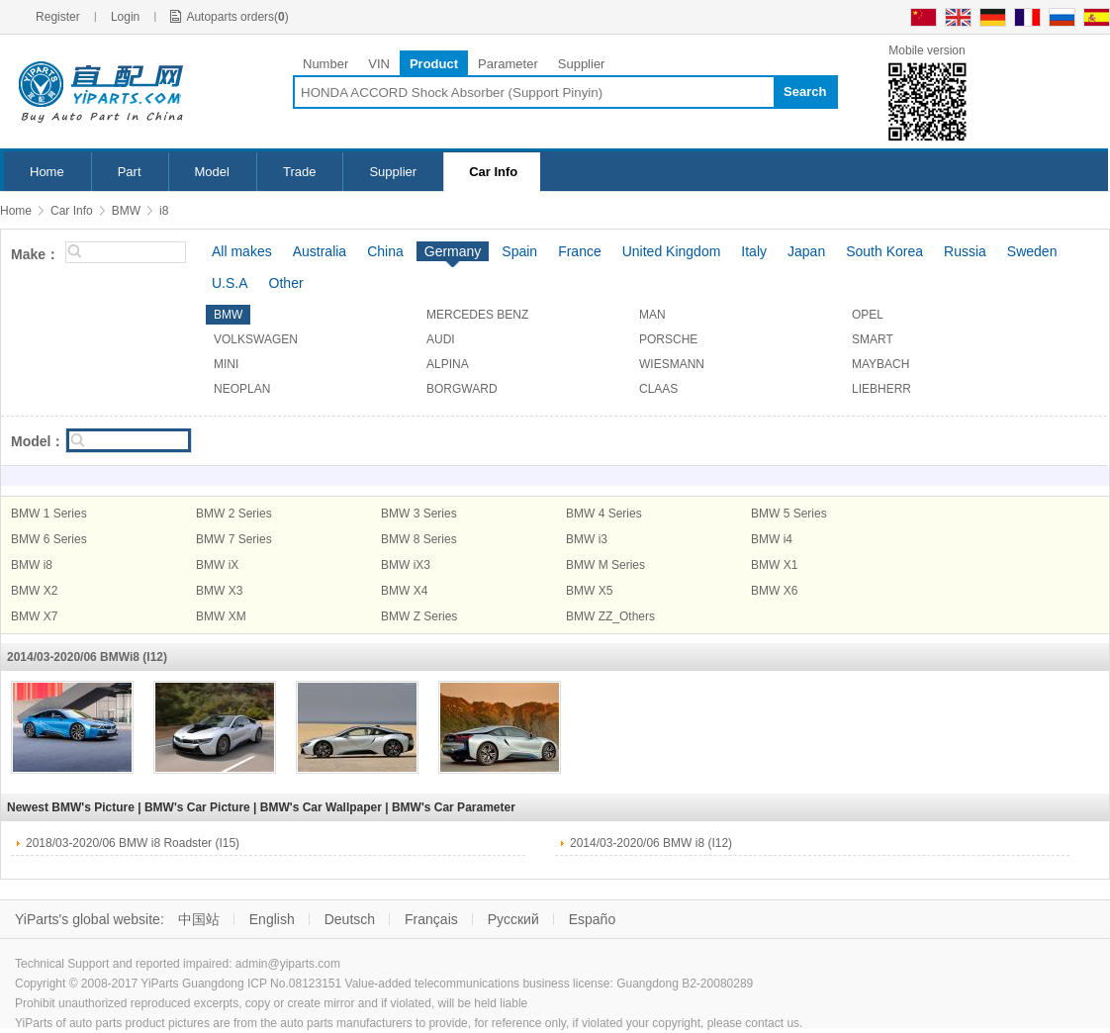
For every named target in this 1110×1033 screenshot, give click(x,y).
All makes (242, 251)
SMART (872, 339)
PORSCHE (668, 339)
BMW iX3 (405, 565)
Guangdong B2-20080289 (684, 983)
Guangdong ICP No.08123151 (261, 983)
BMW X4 (404, 591)
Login (125, 17)
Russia (965, 251)
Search (805, 91)
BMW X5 (589, 591)
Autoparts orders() (237, 17)
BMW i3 (586, 539)
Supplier (581, 63)
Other (286, 283)
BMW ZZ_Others (610, 616)
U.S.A (230, 283)
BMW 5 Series (789, 513)
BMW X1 (774, 565)
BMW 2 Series (234, 513)
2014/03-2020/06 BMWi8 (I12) (87, 657)
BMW (126, 211)
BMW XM (221, 616)
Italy (754, 251)
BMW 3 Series (419, 513)
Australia (319, 251)
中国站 (199, 919)
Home (47, 171)
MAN (652, 315)
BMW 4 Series (604, 513)
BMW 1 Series (49, 513)
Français (431, 919)
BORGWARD (462, 389)
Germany (453, 251)
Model (212, 171)
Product (434, 63)
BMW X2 (34, 591)
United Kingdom (671, 251)
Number (325, 63)
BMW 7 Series (234, 539)
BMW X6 (774, 591)
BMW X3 (219, 591)
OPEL (867, 315)
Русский (513, 919)
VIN (379, 63)
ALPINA (447, 364)
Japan (806, 251)
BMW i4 (771, 539)
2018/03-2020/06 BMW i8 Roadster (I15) (132, 843)
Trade (299, 171)
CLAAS (658, 389)
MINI (226, 364)
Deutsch (349, 919)
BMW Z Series (419, 616)
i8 (163, 211)
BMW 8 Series (419, 539)
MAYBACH (880, 364)
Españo (592, 919)
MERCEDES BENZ (477, 315)
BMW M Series (605, 565)
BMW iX (217, 565)
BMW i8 (31, 565)
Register (58, 17)
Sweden (1032, 251)
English (272, 919)
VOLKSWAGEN (256, 339)
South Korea (884, 251)
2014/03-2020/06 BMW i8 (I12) (651, 843)
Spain (519, 251)
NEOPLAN (242, 389)
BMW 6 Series (49, 539)
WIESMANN (671, 364)
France (579, 251)
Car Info (493, 171)
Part (129, 171)
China (385, 251)
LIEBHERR (881, 389)
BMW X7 (34, 616)
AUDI (440, 339)
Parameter (508, 63)
